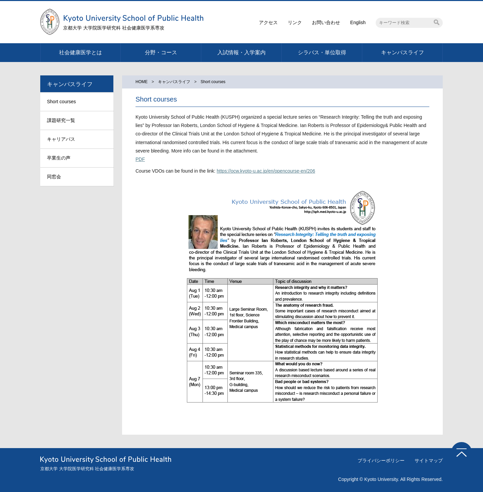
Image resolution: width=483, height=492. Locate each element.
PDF (140, 159)
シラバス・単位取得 (322, 52)
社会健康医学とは (80, 52)
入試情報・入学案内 (241, 52)
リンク (295, 22)
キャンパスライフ (402, 52)
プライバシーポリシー (381, 460)
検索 (436, 22)
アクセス (268, 22)
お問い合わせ (326, 22)
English (358, 22)
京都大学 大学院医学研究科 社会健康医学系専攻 (113, 27)
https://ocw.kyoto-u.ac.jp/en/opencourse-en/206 (266, 171)
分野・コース (161, 52)
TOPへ (461, 452)
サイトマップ (429, 460)
